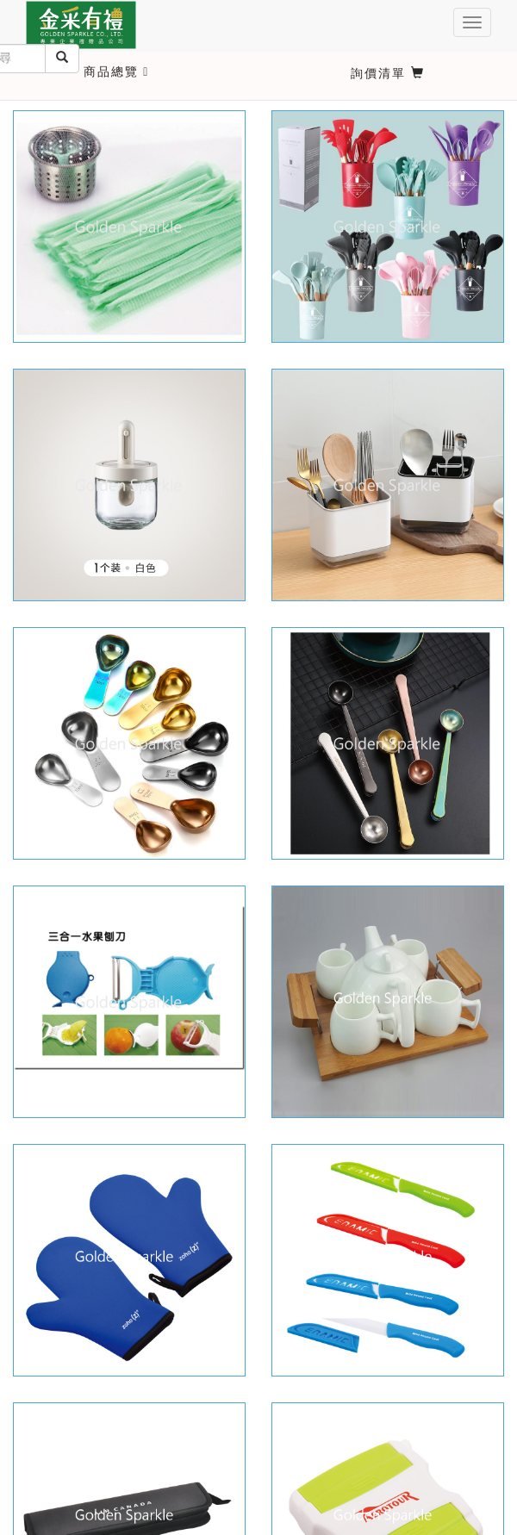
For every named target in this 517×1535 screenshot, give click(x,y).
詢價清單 (388, 73)
